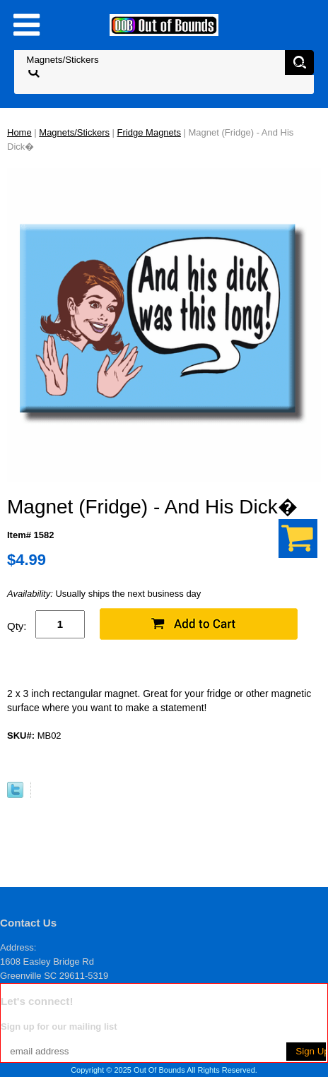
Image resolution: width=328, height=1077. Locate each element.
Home (19, 132)
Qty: (17, 626)
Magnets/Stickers (74, 132)
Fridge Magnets (149, 132)
